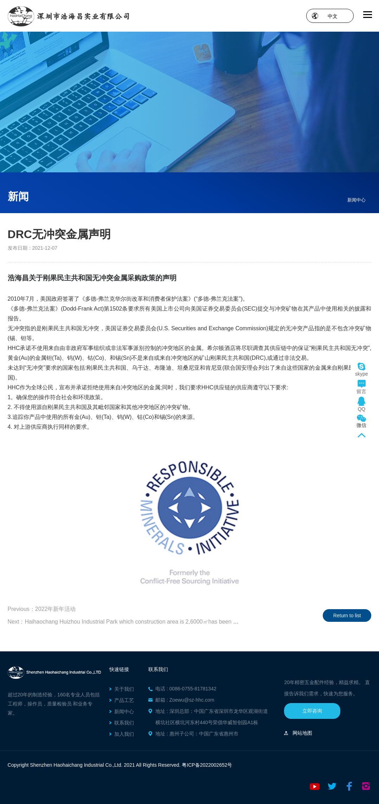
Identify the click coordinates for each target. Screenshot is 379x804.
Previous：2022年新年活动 (42, 609)
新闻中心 (356, 200)
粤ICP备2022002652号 (207, 765)
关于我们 (124, 689)
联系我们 (124, 723)
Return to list (347, 615)
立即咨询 (312, 711)
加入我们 (124, 734)
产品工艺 (124, 700)
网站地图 (302, 733)
